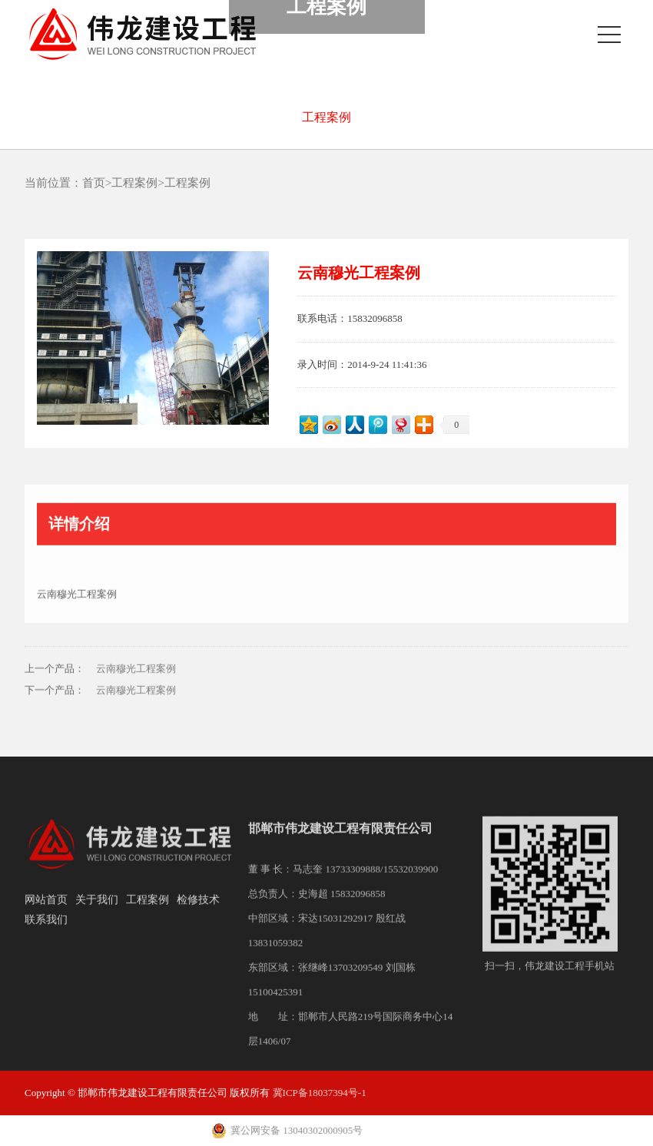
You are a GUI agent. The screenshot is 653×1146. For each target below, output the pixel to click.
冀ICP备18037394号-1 (319, 1092)
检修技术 (198, 910)
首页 (93, 183)
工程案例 (326, 117)
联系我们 (46, 930)
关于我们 (96, 910)
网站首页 (46, 910)
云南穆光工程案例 (136, 680)
